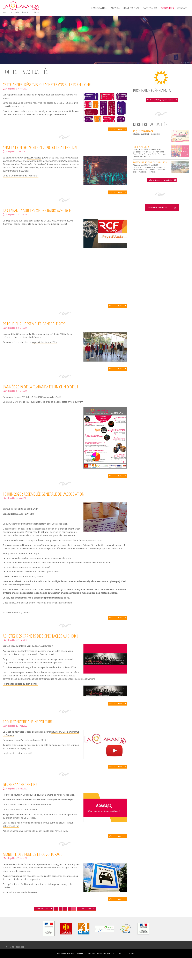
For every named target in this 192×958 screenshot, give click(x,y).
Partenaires (150, 7)
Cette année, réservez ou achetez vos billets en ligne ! (47, 85)
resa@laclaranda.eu (12, 106)
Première (39, 908)
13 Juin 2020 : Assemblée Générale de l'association (43, 494)
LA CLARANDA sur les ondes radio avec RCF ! (37, 210)
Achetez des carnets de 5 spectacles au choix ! (40, 636)
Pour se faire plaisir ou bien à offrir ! (20, 683)
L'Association (99, 7)
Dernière (90, 908)
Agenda (115, 7)
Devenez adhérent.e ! (20, 785)
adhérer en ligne (11, 825)
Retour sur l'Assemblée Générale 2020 (34, 324)
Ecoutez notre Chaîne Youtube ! (28, 722)
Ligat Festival (131, 7)
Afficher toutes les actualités (160, 179)
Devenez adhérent (158, 207)
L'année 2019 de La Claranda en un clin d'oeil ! (40, 387)
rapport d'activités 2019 (44, 342)
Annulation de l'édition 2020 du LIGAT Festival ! (41, 147)
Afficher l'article (115, 129)
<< (47, 908)
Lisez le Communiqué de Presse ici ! (20, 175)
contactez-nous (29, 892)
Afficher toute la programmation (160, 99)
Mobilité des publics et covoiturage (32, 854)
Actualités (167, 7)
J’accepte (131, 953)
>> (83, 908)
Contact (182, 7)
